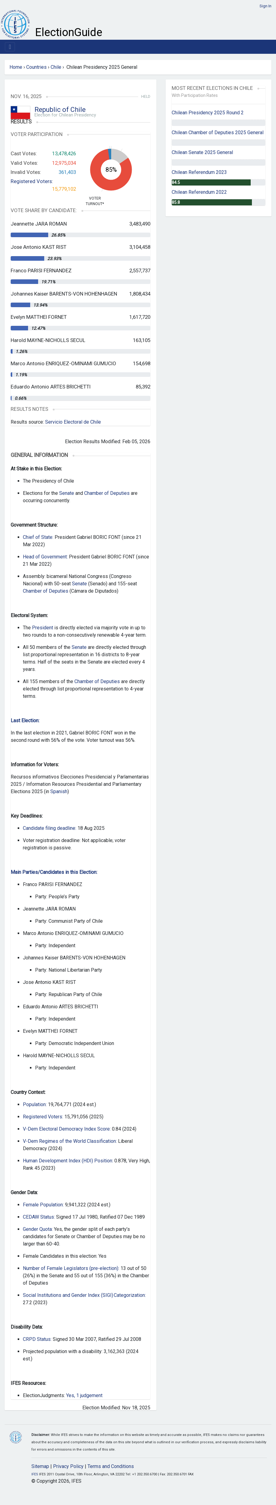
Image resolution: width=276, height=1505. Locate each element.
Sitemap (40, 1466)
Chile (56, 67)
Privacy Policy (68, 1466)
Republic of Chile (60, 109)
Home (15, 67)
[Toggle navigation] (10, 46)
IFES (34, 1474)
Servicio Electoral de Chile (73, 422)
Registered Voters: (32, 181)
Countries (36, 67)
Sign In (265, 6)
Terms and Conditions (111, 1466)
